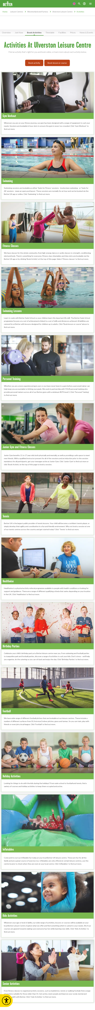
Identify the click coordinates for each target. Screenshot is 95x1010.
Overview (6, 32)
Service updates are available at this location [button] (49, 27)
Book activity (34, 63)
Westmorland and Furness (37, 12)
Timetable (50, 32)
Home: (5, 12)
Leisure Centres (16, 12)
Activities (80, 12)
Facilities (62, 32)
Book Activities (34, 32)
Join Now (19, 32)
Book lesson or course (57, 63)
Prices (73, 32)
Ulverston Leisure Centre (62, 12)
